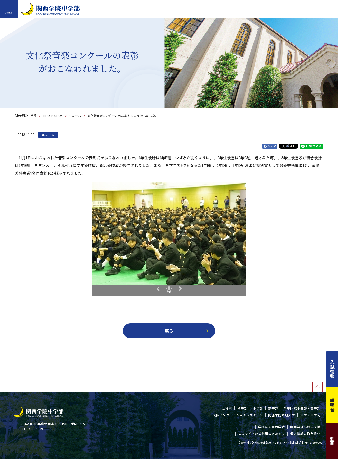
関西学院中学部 (25, 115)
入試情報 (332, 369)
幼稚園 (227, 408)
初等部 (242, 408)
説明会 (332, 405)
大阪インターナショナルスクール (238, 415)
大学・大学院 (310, 415)
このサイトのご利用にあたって (261, 433)
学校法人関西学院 (271, 426)
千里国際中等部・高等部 (302, 408)
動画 (332, 441)
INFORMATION (53, 115)
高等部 (273, 408)
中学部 (258, 408)
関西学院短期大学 (281, 415)
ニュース (75, 115)
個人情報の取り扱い (305, 433)
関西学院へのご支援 (305, 426)
